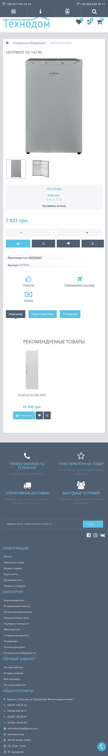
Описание (15, 314)
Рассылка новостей (15, 684)
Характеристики (42, 314)
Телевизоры (11, 641)
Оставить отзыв (54, 206)
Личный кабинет (13, 667)
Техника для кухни (14, 647)
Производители (13, 580)
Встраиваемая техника (17, 606)
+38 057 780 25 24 (17, 4)
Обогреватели (12, 629)
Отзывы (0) (70, 314)
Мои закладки (12, 679)
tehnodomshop (14, 734)
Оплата (8, 556)
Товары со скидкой (14, 585)
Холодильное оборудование (20, 652)
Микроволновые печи (16, 617)
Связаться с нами (14, 562)
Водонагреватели (14, 600)
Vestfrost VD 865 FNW (32, 395)
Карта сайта (11, 574)
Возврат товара (13, 568)
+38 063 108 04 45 (15, 722)
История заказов (13, 673)
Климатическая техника (18, 612)
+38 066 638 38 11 (91, 4)
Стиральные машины (16, 635)
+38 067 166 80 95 (15, 716)
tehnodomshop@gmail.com (21, 728)
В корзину (24, 415)
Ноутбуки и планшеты (16, 623)
